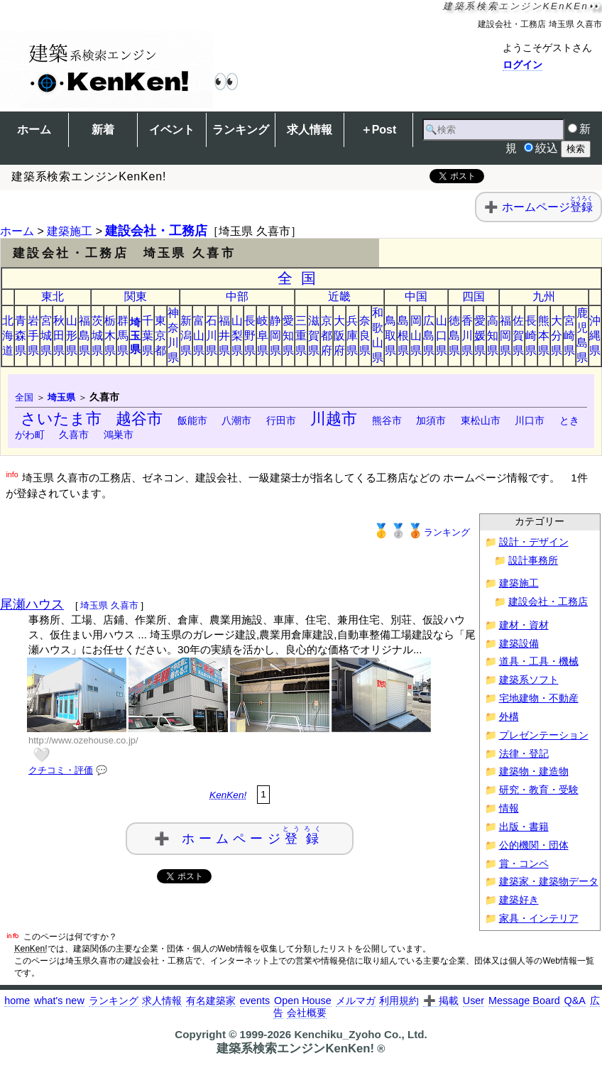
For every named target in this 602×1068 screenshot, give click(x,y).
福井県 (224, 335)
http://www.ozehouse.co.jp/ (83, 740)
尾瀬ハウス (32, 604)
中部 (237, 296)
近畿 (339, 296)
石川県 (211, 335)
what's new (59, 1000)
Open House (303, 1000)
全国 (301, 278)
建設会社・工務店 (156, 231)
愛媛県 (480, 335)
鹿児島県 (582, 335)
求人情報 (309, 130)
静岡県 (275, 335)
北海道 (7, 335)
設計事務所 (533, 560)
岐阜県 (262, 335)
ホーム (34, 130)
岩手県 (33, 335)
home (17, 1000)
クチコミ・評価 (60, 770)
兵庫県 (352, 335)
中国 (416, 296)
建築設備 (519, 643)
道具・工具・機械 (539, 661)
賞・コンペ (524, 864)
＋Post (379, 130)
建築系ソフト (529, 680)
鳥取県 (390, 335)
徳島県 (454, 335)
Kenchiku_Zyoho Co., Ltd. (360, 1034)
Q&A (574, 1000)
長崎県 (531, 335)
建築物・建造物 (534, 771)
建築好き (519, 900)
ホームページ (547, 207)
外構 (509, 717)
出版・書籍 (524, 827)
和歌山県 (377, 335)
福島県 (84, 335)
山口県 (441, 335)
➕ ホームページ (240, 835)
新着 (103, 130)
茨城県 (97, 335)
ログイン (522, 64)
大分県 (556, 335)
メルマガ (356, 1000)
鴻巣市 (118, 434)
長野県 (250, 335)
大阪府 (339, 335)
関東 (135, 296)
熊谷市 (387, 420)
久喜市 (74, 434)
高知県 (492, 335)
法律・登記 (524, 753)
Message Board (524, 1000)
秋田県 (59, 335)
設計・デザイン (534, 542)
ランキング (240, 130)
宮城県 (46, 335)
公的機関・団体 (534, 845)
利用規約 (399, 1000)
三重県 (301, 335)
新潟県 (186, 335)
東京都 (160, 335)
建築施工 (69, 231)
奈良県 (365, 335)
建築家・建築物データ (548, 881)
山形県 (71, 335)
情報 (509, 808)
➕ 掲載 (441, 1000)
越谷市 (139, 418)
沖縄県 (595, 335)
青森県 (20, 335)
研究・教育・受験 (539, 790)
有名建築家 (211, 1000)
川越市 (333, 418)
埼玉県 (135, 335)
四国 (473, 296)
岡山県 (416, 335)
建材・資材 (524, 625)
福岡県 (505, 335)
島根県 (403, 335)
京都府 (326, 335)
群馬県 (122, 335)
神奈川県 (173, 335)
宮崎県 (569, 335)
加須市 (431, 420)
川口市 (529, 420)
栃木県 (110, 335)
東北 (52, 296)
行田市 (281, 420)
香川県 (467, 335)
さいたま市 (61, 418)
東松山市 (480, 420)
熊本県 (543, 335)
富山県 (198, 335)
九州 (543, 296)
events (255, 1000)
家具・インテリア (539, 918)
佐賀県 (518, 335)
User (473, 1000)
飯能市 (192, 420)
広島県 (428, 335)
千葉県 (147, 335)
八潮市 (236, 420)
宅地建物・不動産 (539, 698)
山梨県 (237, 335)
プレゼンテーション (544, 735)
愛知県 (288, 335)
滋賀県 (313, 335)
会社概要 (307, 1012)
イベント (172, 130)
